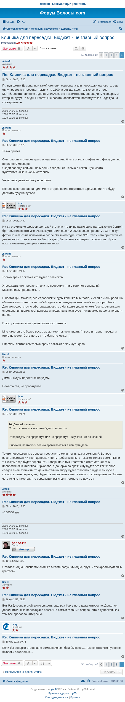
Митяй (5, 354)
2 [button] (111, 55)
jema (20, 203)
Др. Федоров (24, 42)
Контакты (80, 4)
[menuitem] (21, 22)
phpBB (54, 689)
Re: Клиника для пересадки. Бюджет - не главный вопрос (57, 75)
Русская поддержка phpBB (62, 693)
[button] (101, 55)
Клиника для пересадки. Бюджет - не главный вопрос (57, 37)
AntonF (6, 61)
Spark (5, 582)
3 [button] (116, 55)
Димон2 (6, 127)
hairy (14, 624)
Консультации (61, 4)
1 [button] (106, 55)
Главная (44, 4)
